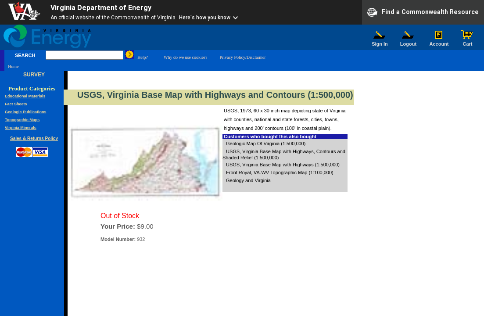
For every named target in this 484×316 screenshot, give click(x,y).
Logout (408, 42)
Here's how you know (204, 17)
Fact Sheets (16, 104)
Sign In (380, 42)
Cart (468, 42)
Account (439, 42)
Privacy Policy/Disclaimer (242, 57)
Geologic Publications (26, 112)
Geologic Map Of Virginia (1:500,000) (265, 143)
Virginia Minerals (20, 128)
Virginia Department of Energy (100, 8)
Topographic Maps (22, 120)
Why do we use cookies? (185, 57)
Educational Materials (25, 96)
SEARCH (25, 55)
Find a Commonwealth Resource (423, 12)
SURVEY (34, 75)
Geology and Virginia (248, 180)
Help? (142, 57)
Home (13, 66)
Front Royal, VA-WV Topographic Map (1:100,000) (279, 172)
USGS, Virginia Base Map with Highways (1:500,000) (283, 164)
